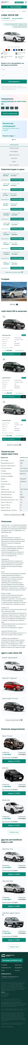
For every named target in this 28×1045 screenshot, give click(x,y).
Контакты (17, 970)
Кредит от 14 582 (14, 874)
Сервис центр (18, 965)
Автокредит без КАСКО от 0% (12, 960)
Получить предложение (10, 113)
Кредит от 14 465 (14, 906)
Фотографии (14, 151)
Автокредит (4, 965)
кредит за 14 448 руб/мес (14, 396)
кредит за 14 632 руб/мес (14, 439)
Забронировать (5, 180)
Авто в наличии (14, 165)
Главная (3, 11)
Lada (18, 11)
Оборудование (18, 967)
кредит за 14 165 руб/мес (14, 354)
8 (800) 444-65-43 (19, 2)
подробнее (3, 992)
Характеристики (14, 155)
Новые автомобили (11, 11)
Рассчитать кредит (17, 179)
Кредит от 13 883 (14, 940)
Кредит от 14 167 (14, 761)
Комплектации (14, 148)
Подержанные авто (6, 967)
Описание (14, 158)
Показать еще (14, 832)
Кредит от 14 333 (14, 793)
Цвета (14, 161)
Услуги (2, 970)
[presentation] (3, 291)
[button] (12, 139)
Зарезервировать (19, 350)
